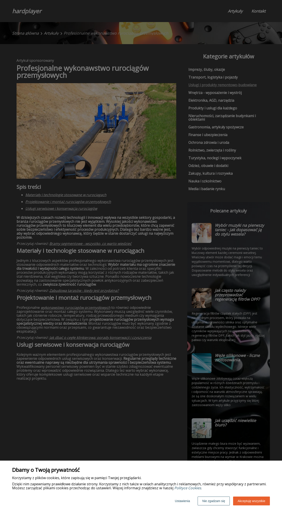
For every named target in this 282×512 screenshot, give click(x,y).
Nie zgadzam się (213, 501)
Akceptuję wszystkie (251, 501)
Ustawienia (182, 501)
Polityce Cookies (187, 488)
